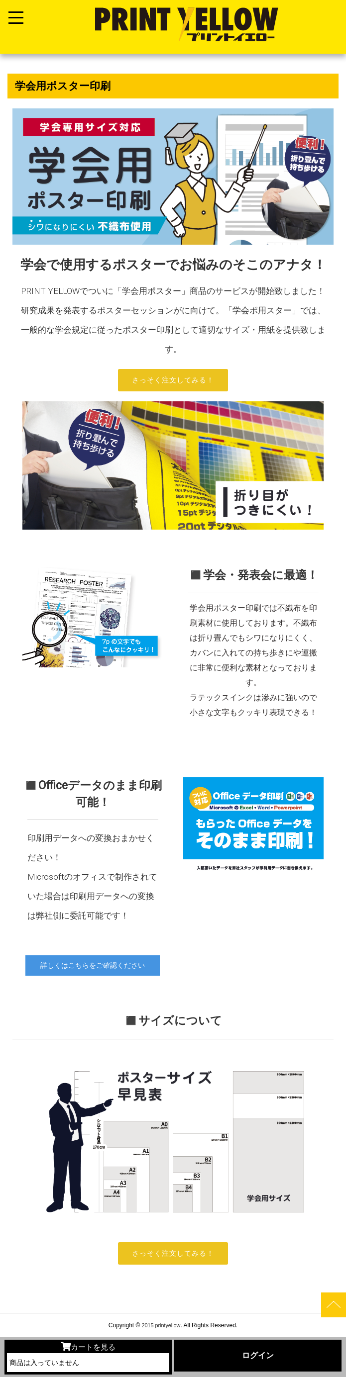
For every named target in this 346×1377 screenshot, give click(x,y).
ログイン (258, 1356)
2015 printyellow (160, 1325)
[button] (25, 699)
